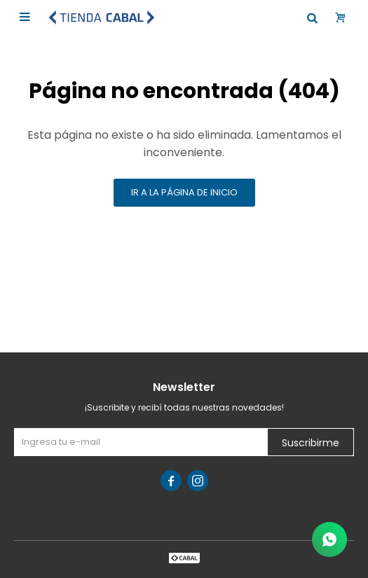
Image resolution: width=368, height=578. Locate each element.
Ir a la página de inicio (184, 192)
